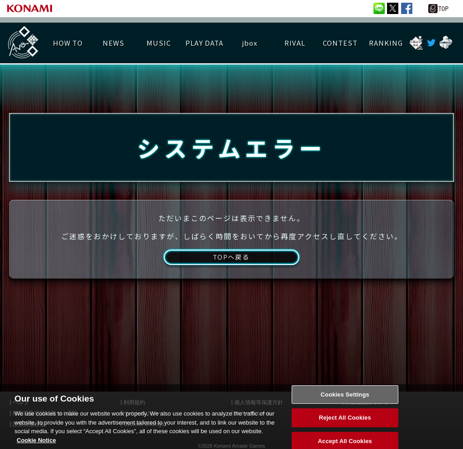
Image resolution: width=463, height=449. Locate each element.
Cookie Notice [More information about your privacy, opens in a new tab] (36, 445)
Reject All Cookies (345, 423)
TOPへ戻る (231, 268)
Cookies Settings (345, 399)
